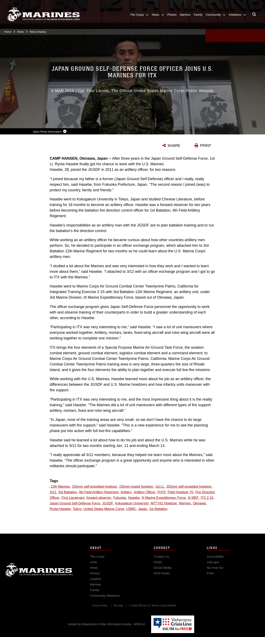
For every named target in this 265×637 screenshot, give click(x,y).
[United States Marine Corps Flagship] (43, 14)
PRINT (205, 146)
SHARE (173, 146)
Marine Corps (39, 576)
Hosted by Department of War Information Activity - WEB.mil (106, 624)
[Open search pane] (254, 14)
